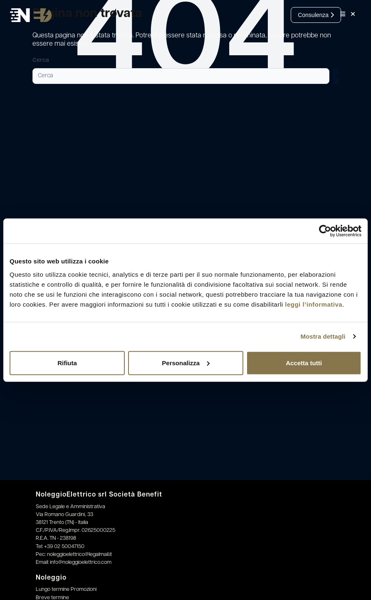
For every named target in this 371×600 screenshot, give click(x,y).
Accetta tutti (304, 362)
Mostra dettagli (322, 336)
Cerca (40, 60)
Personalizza (186, 362)
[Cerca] (180, 76)
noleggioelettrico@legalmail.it (79, 554)
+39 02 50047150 (64, 546)
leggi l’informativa (313, 303)
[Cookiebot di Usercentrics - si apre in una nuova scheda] (325, 231)
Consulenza (316, 15)
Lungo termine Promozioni (66, 589)
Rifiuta (67, 362)
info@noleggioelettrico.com (80, 562)
